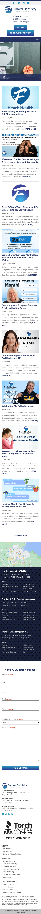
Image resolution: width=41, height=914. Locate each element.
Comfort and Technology (11, 874)
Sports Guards (8, 887)
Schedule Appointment (20, 33)
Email (7, 699)
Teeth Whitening (8, 872)
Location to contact (12, 719)
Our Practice (7, 849)
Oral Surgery (7, 877)
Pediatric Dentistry (9, 884)
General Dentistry (9, 861)
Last (3, 693)
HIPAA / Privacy (20, 912)
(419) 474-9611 (17, 16)
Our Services (7, 851)
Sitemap (34, 910)
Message (8, 728)
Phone (7, 709)
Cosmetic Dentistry (9, 866)
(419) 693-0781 (17, 22)
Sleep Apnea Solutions (11, 869)
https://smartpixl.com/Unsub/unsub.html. (15, 905)
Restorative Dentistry (10, 864)
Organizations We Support (12, 892)
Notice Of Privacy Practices (12, 854)
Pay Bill (20, 27)
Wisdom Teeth (8, 890)
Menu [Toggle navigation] (37, 40)
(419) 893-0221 (16, 19)
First (3, 683)
